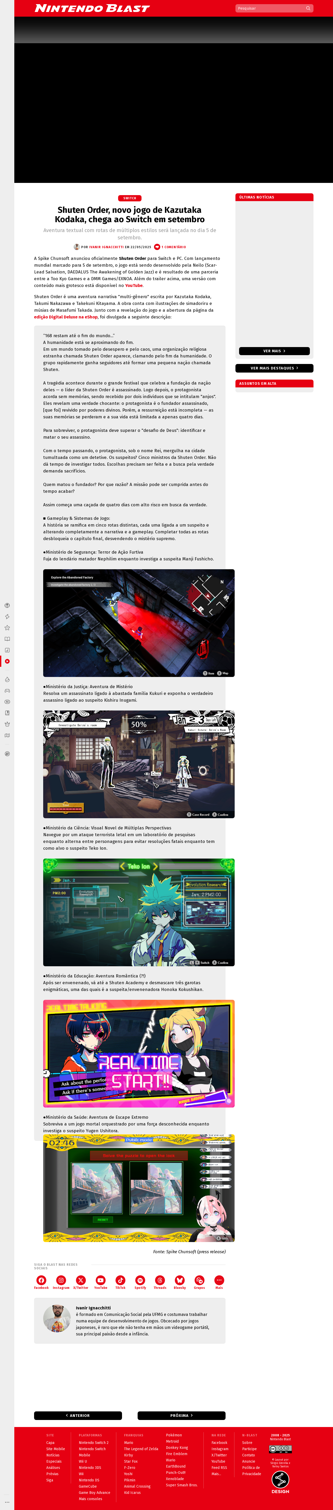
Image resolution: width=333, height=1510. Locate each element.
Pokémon (174, 1435)
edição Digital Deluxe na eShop (66, 317)
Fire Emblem (176, 1454)
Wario (170, 1460)
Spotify (140, 1282)
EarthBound (175, 1466)
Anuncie (248, 1461)
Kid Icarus (132, 1492)
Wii (81, 1474)
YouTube (134, 285)
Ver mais (274, 351)
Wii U (83, 1461)
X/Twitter (80, 1282)
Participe (249, 1449)
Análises (53, 1468)
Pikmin (129, 1480)
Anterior (80, 1415)
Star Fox (131, 1461)
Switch (129, 198)
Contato (248, 1455)
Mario (128, 1443)
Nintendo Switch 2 (93, 1443)
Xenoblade (175, 1479)
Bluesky (180, 1282)
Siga (49, 1480)
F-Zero (129, 1468)
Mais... (216, 1474)
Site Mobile (55, 1449)
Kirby (128, 1455)
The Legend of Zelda (141, 1449)
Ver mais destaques (272, 368)
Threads (159, 1282)
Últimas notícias (256, 197)
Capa (50, 1443)
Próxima (179, 1415)
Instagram (61, 1282)
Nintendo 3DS (90, 1468)
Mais (219, 1282)
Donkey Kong (177, 1447)
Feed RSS (219, 1468)
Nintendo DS (89, 1480)
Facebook (41, 1282)
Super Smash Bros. (182, 1485)
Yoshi (128, 1474)
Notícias (53, 1455)
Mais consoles (90, 1499)
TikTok (120, 1282)
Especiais (54, 1461)
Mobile (84, 1455)
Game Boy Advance (94, 1492)
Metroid (172, 1441)
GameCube (88, 1486)
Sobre (247, 1443)
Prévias (52, 1474)
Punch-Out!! (175, 1472)
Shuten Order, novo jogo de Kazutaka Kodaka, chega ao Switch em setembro (130, 214)
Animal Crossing (137, 1486)
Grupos (199, 1282)
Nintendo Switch (92, 1449)
